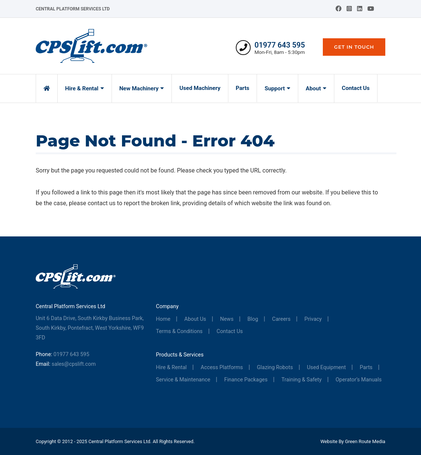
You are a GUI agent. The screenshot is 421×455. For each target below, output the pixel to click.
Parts (243, 88)
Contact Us (356, 88)
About (313, 88)
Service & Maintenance (183, 380)
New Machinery (139, 88)
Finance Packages (246, 380)
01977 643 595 (279, 45)
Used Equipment (326, 367)
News (227, 319)
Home (163, 319)
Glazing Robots (275, 367)
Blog (252, 319)
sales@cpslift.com (74, 364)
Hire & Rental (82, 88)
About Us (195, 319)
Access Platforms (222, 367)
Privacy (313, 319)
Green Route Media (365, 441)
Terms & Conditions (179, 331)
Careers (281, 319)
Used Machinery (199, 88)
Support (274, 88)
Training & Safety (302, 380)
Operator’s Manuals (358, 380)
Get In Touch (354, 47)
